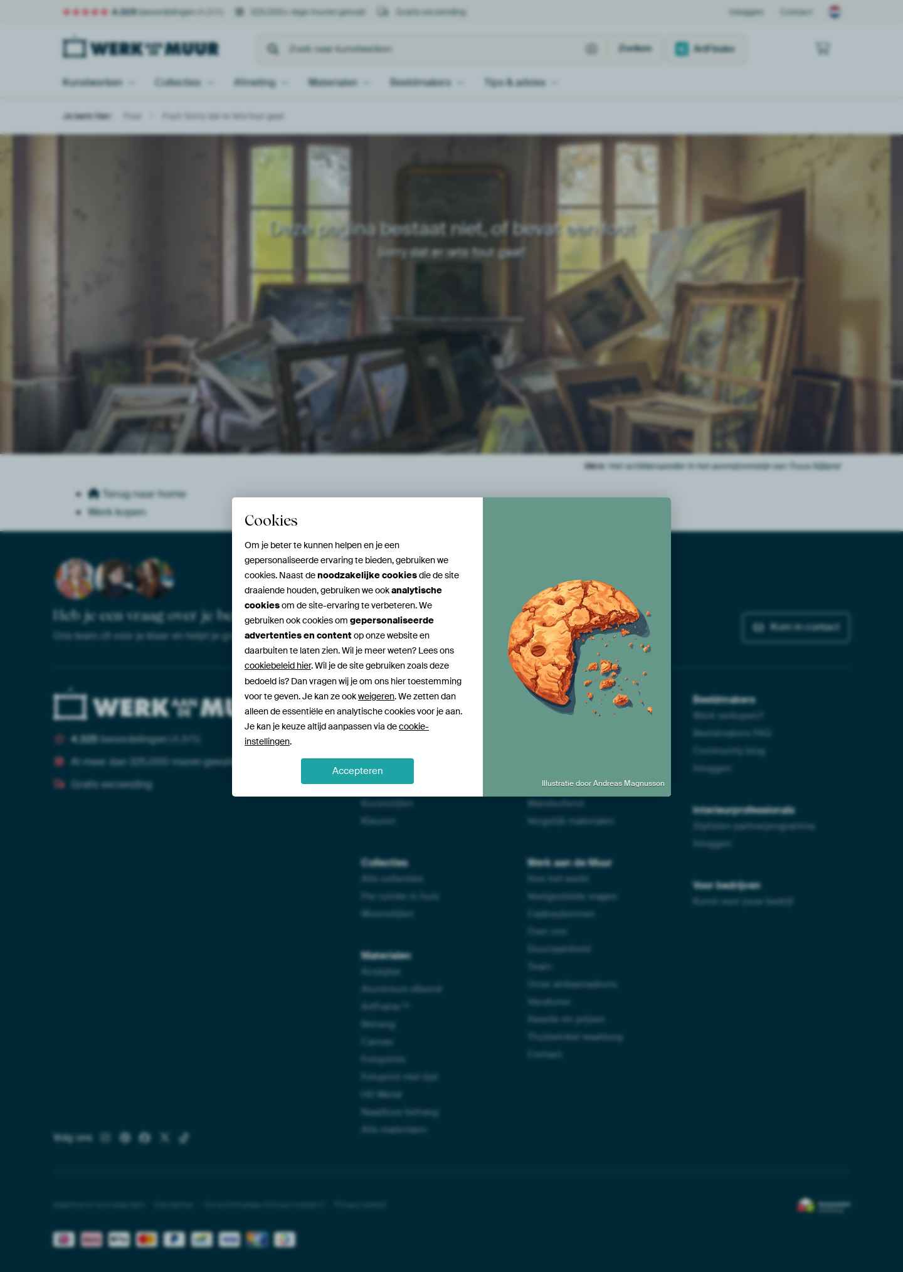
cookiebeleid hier (278, 665)
